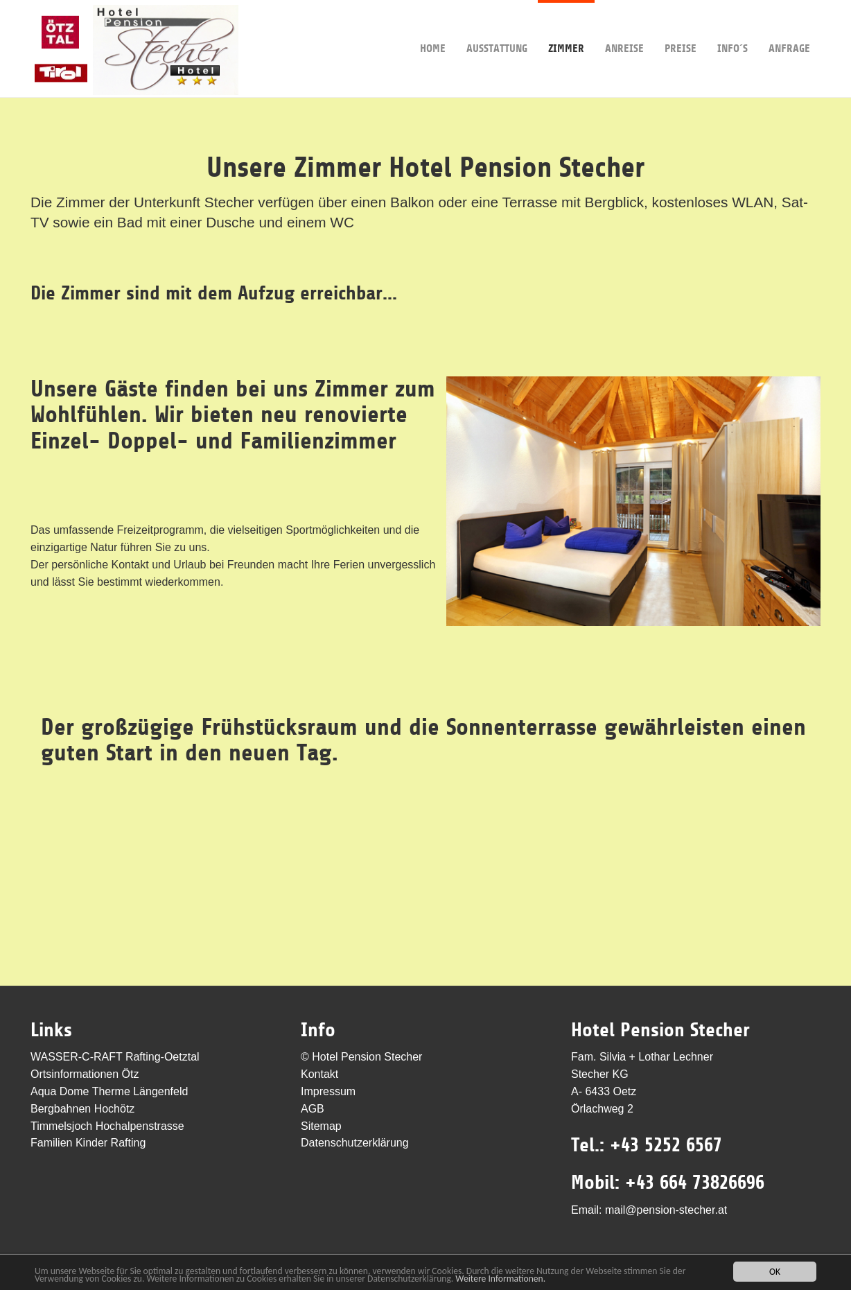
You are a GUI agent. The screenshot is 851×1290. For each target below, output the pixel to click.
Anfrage (789, 27)
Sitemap (321, 1126)
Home (433, 27)
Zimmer (566, 27)
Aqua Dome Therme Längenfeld (109, 1091)
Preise (680, 27)
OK (774, 1272)
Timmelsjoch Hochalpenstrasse (107, 1126)
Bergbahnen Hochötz (82, 1109)
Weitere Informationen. (500, 1278)
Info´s (732, 27)
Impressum (328, 1091)
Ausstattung (497, 27)
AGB (312, 1109)
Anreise (624, 27)
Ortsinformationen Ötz (84, 1074)
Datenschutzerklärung (355, 1143)
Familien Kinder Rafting (88, 1143)
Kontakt (319, 1074)
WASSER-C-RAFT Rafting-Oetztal (115, 1057)
